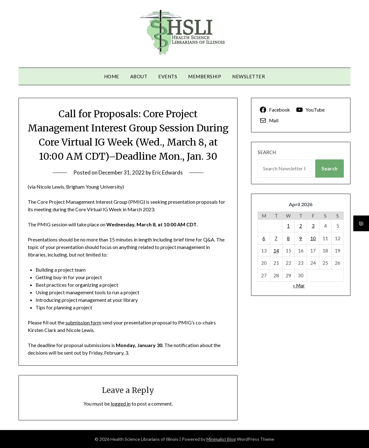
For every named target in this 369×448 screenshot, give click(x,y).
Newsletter (248, 76)
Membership (204, 76)
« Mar (299, 285)
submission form (83, 322)
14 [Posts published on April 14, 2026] (276, 250)
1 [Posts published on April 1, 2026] (288, 226)
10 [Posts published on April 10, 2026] (313, 238)
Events (167, 76)
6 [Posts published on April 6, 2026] (263, 238)
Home (111, 76)
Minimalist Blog (221, 439)
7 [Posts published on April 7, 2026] (276, 238)
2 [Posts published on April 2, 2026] (300, 226)
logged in (121, 404)
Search (267, 152)
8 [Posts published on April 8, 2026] (288, 238)
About (139, 76)
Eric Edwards (167, 172)
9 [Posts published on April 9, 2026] (300, 238)
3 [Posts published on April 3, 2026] (313, 226)
